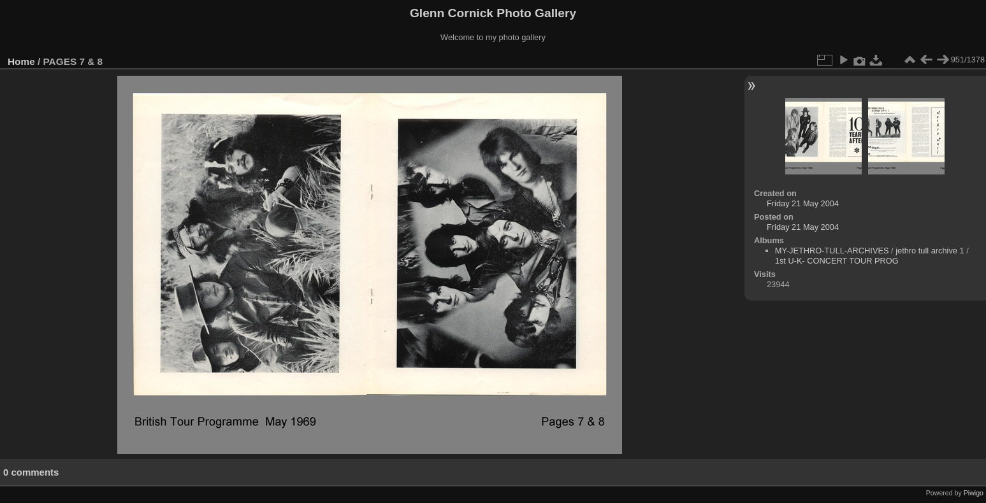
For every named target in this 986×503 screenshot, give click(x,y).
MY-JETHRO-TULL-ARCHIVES (832, 250)
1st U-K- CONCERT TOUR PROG (837, 261)
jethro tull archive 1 (929, 250)
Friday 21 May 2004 (803, 203)
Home (21, 61)
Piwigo (973, 493)
